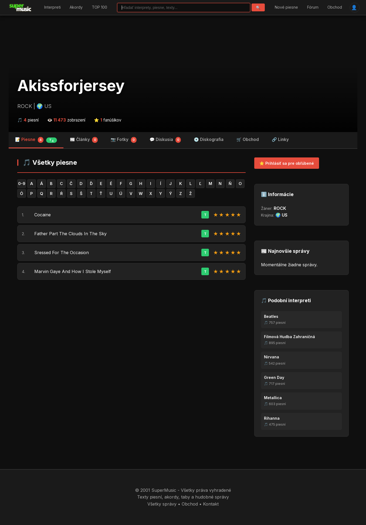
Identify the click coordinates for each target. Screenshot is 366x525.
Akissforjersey (71, 85)
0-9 (21, 183)
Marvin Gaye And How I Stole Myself (72, 271)
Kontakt (211, 504)
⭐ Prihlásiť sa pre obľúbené (286, 163)
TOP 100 (99, 7)
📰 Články (84, 140)
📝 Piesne (36, 140)
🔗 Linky (280, 139)
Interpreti (52, 7)
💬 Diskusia (165, 140)
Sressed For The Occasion (61, 252)
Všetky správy (162, 504)
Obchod (334, 7)
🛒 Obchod (247, 139)
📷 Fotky (124, 140)
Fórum (312, 7)
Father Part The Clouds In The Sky (70, 233)
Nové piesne (286, 7)
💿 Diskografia (208, 139)
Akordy (76, 7)
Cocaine (42, 214)
